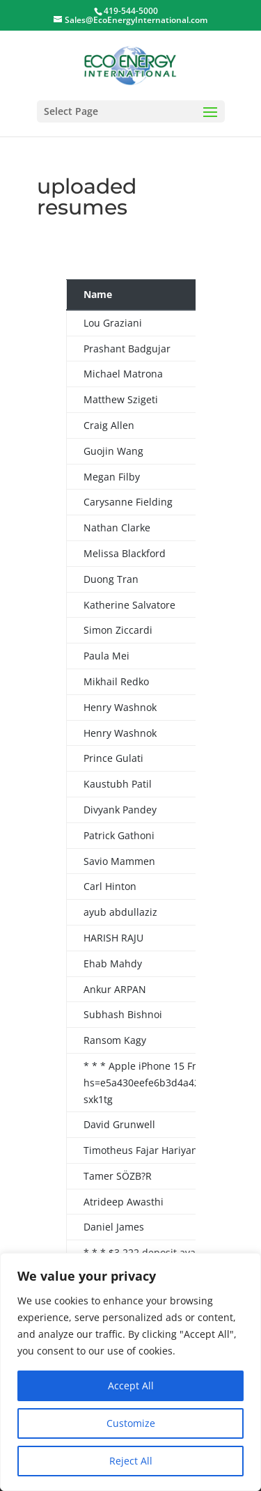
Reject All (130, 1460)
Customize (130, 1423)
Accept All (131, 1385)
